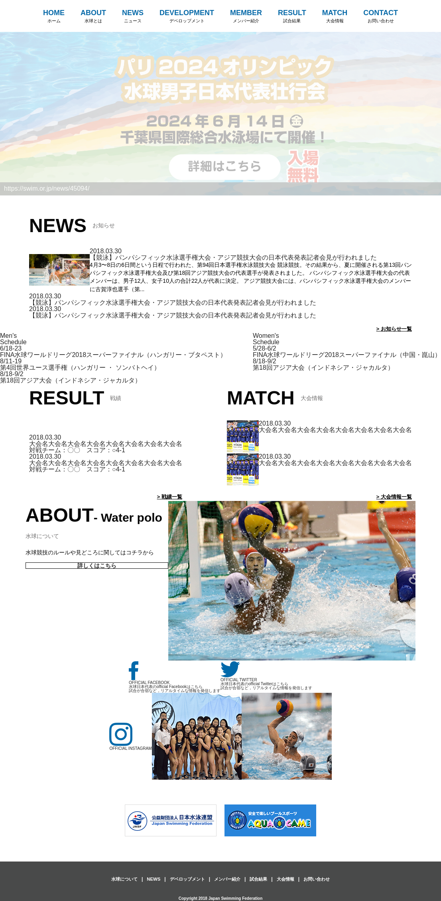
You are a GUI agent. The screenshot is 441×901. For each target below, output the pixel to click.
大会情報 (289, 879)
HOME (54, 16)
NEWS (133, 16)
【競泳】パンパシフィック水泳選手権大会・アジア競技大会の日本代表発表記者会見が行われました (233, 257)
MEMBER (246, 16)
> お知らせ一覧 (393, 328)
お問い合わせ (322, 879)
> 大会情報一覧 (393, 496)
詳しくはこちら (97, 565)
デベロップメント (185, 879)
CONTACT (380, 16)
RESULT (292, 16)
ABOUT (93, 16)
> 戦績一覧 (168, 496)
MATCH (335, 16)
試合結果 (260, 879)
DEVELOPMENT (186, 16)
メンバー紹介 (227, 879)
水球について (118, 879)
